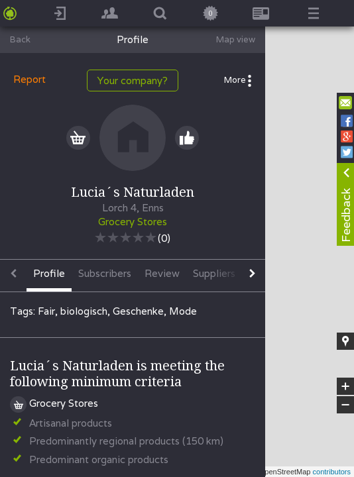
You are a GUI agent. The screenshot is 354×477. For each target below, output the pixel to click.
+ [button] (345, 386)
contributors (332, 472)
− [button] (345, 404)
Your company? (132, 80)
